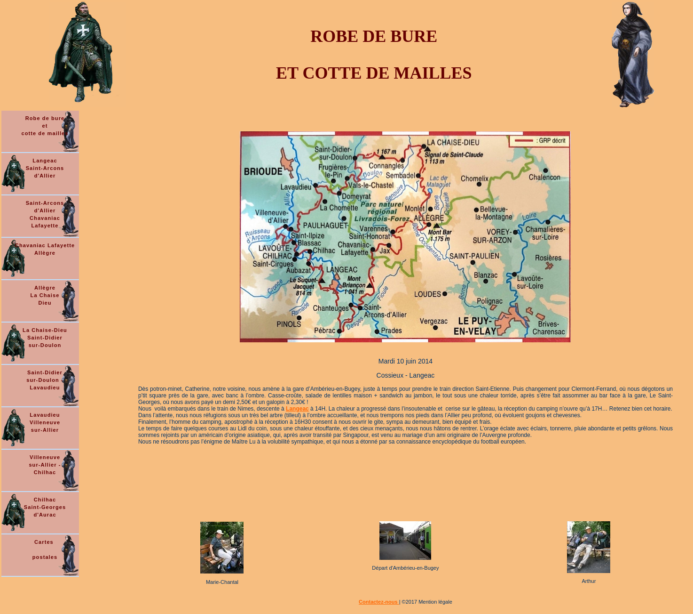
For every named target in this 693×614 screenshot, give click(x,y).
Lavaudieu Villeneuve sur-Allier (45, 422)
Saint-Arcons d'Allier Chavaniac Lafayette (45, 214)
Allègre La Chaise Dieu (45, 295)
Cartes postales (44, 549)
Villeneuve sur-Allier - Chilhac (45, 464)
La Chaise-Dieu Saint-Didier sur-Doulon (45, 337)
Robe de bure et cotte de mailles (44, 125)
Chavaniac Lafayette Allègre (45, 249)
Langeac (297, 408)
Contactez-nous (379, 602)
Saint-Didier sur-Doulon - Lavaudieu (44, 380)
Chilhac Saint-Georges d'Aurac (45, 507)
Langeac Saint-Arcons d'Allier (45, 168)
